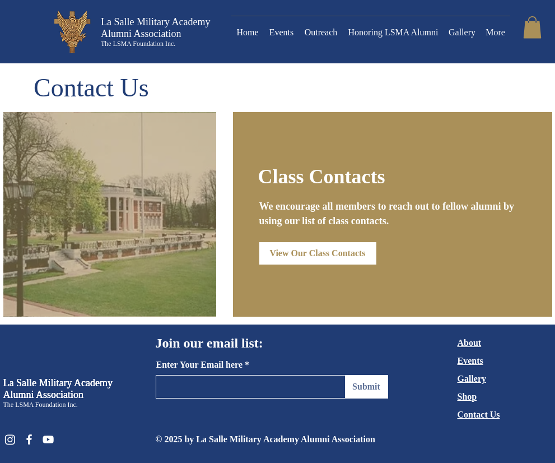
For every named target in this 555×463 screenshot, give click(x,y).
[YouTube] (48, 439)
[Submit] (366, 387)
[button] (532, 27)
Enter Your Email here (199, 364)
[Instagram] (10, 439)
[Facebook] (29, 439)
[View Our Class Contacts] (317, 253)
